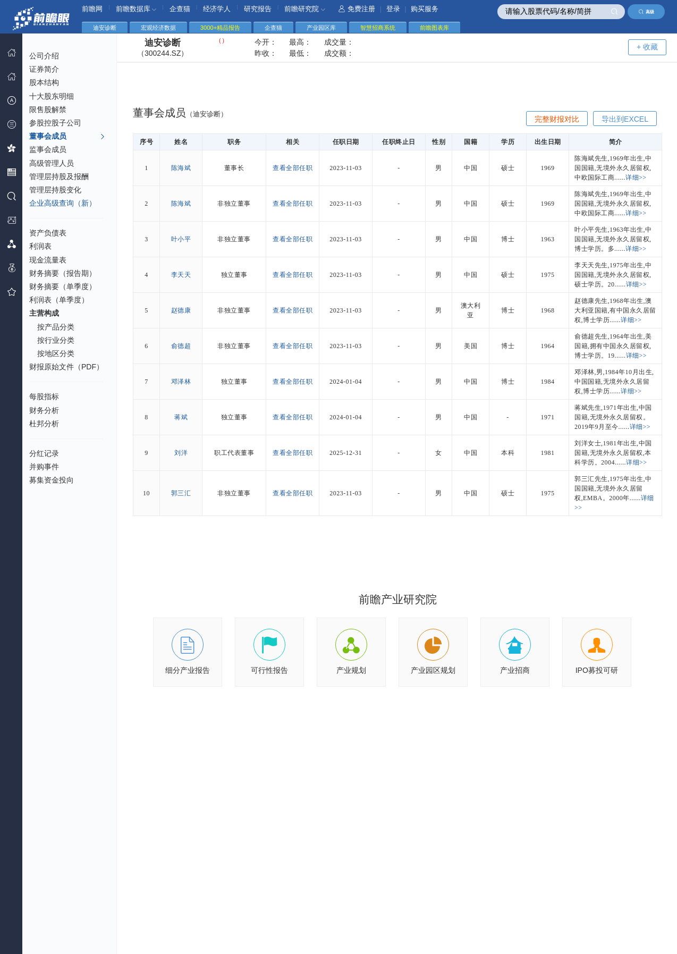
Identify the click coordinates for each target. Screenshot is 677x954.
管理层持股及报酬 (59, 176)
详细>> (636, 177)
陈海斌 (181, 168)
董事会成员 (67, 136)
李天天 (181, 274)
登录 (393, 9)
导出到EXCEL (625, 119)
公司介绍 (44, 56)
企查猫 (180, 9)
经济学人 (217, 9)
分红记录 (44, 453)
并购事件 (44, 466)
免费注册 (356, 9)
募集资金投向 (51, 480)
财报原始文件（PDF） (66, 366)
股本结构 (44, 82)
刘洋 (181, 453)
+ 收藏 (647, 47)
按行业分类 (55, 340)
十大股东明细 (51, 96)
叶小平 (181, 239)
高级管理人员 (51, 163)
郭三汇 (181, 493)
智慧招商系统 (377, 27)
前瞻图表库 (434, 27)
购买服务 (424, 9)
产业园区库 (321, 27)
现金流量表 (47, 260)
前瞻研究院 (304, 9)
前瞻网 (92, 9)
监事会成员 (47, 149)
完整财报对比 (557, 119)
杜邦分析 (44, 423)
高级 (646, 11)
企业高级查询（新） (62, 203)
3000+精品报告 (220, 27)
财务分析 (44, 410)
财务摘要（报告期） (62, 273)
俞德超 (181, 346)
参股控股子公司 (55, 123)
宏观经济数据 (158, 27)
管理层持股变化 (55, 189)
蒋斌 (181, 417)
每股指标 (44, 396)
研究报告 (258, 9)
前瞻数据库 (136, 9)
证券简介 (44, 69)
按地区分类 (55, 353)
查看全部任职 (292, 168)
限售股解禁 (47, 109)
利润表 (40, 246)
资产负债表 (47, 233)
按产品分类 (55, 327)
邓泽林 (181, 381)
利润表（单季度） (59, 300)
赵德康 (181, 310)
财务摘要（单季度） (62, 286)
